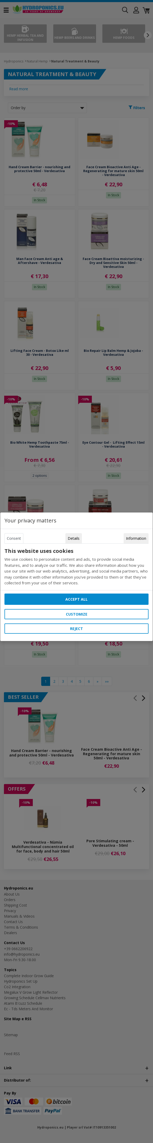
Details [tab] (74, 538)
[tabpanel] (76, 567)
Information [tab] (136, 538)
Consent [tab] (14, 538)
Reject (76, 628)
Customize (76, 614)
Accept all (76, 599)
